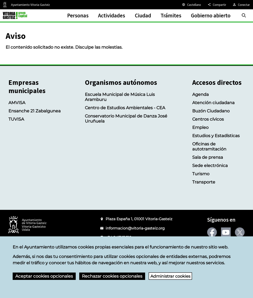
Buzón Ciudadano (211, 110)
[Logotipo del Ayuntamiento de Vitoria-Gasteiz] (27, 225)
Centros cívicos (208, 119)
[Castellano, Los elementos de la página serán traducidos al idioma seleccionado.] (191, 4)
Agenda (200, 94)
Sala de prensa (207, 157)
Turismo (200, 173)
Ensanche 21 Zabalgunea (34, 110)
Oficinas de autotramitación (209, 146)
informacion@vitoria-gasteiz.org (135, 228)
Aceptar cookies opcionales (44, 276)
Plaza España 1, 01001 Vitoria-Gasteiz (139, 219)
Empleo (200, 127)
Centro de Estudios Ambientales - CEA (125, 107)
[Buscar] (244, 15)
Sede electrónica (210, 165)
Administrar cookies (171, 276)
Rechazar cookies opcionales (112, 276)
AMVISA (16, 102)
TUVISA (16, 119)
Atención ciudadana (213, 102)
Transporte (203, 182)
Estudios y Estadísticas (216, 135)
